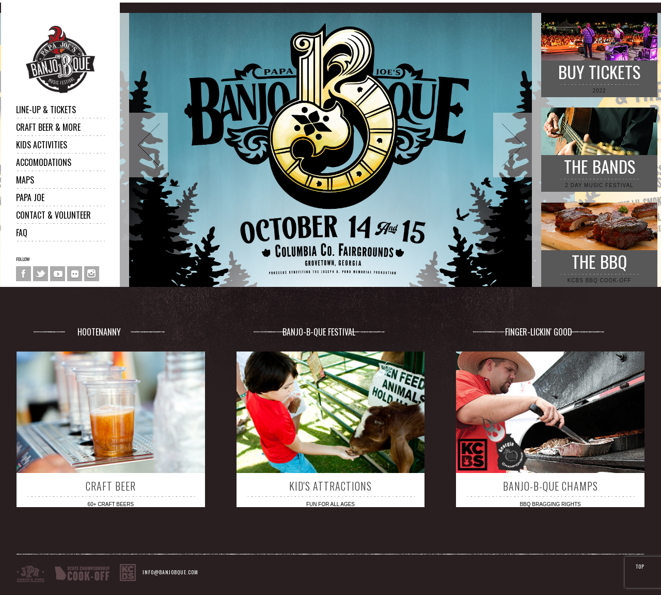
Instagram (91, 273)
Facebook (23, 273)
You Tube (57, 273)
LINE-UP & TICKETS (46, 109)
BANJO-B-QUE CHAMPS (550, 486)
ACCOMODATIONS (43, 162)
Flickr (74, 273)
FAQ (21, 232)
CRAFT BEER (111, 486)
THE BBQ (599, 261)
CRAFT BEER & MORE (48, 127)
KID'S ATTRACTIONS (330, 486)
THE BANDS (599, 166)
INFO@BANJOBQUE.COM (170, 572)
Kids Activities (41, 145)
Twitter (40, 273)
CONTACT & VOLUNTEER (53, 215)
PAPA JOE (30, 197)
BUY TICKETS (599, 71)
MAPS (25, 180)
